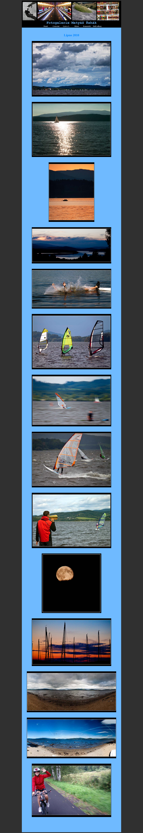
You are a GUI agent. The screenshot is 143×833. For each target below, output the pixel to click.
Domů (46, 26)
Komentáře (87, 26)
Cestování (56, 26)
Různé (76, 26)
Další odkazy (97, 26)
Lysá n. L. (66, 26)
